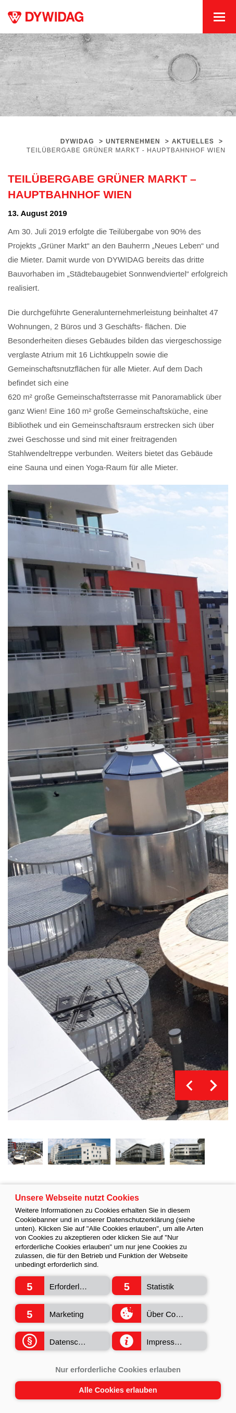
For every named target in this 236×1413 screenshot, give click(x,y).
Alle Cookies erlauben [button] (118, 1390)
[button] (62, 1285)
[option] (118, 803)
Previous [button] (190, 1085)
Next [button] (213, 1085)
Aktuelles (193, 141)
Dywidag (77, 141)
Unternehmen (133, 141)
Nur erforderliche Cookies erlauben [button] (118, 1370)
